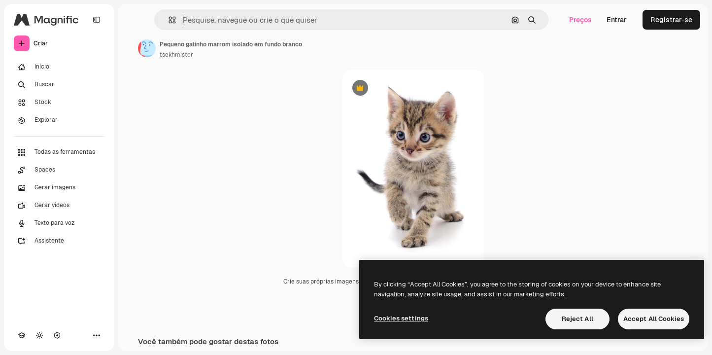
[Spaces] (59, 170)
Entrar (617, 19)
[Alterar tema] (39, 335)
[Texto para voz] (59, 223)
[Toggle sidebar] (96, 20)
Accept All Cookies (653, 319)
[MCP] (57, 335)
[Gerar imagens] (59, 188)
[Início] (59, 67)
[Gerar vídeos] (59, 205)
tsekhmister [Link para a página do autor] (176, 55)
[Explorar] (59, 120)
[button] (168, 20)
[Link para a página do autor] (147, 48)
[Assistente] (59, 241)
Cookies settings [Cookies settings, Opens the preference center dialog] (401, 318)
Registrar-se (671, 19)
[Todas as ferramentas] (59, 152)
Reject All (577, 319)
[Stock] (59, 102)
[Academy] (22, 335)
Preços (580, 19)
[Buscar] (59, 85)
